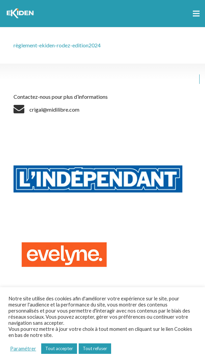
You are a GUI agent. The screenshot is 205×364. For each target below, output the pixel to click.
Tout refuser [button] (95, 348)
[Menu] (196, 13)
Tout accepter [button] (59, 348)
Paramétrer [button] (23, 348)
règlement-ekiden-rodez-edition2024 (57, 45)
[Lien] (21, 13)
